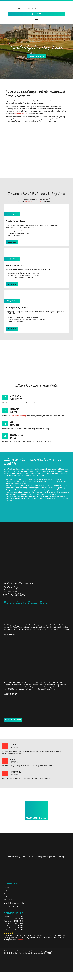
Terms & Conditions (11, 906)
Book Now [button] (12, 242)
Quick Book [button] (36, 14)
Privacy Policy (8, 900)
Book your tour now (21, 113)
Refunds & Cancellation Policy (14, 903)
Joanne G (20, 940)
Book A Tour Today (36, 56)
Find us (6, 897)
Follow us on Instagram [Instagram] (36, 810)
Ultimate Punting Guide (33, 201)
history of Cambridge (19, 416)
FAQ (5, 891)
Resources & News (10, 894)
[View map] (30, 554)
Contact (6, 888)
